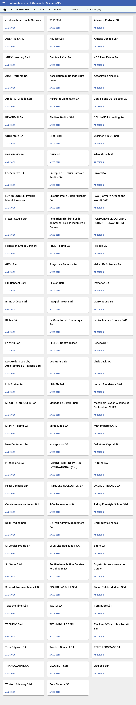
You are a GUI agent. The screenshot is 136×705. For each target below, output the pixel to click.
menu (3, 3)
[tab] (5, 9)
